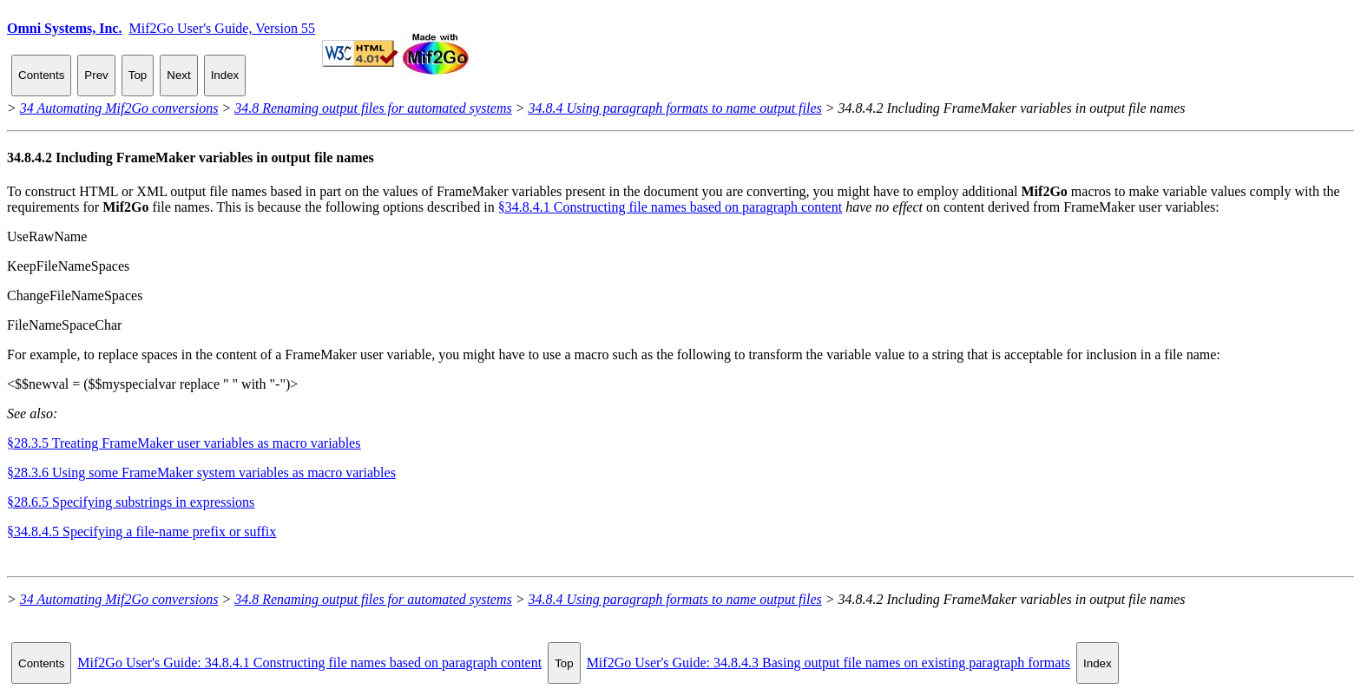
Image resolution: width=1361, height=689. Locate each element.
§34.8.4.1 (670, 207)
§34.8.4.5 (141, 531)
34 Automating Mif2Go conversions (119, 108)
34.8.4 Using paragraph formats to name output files (675, 108)
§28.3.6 (201, 472)
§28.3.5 (183, 443)
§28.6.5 (130, 502)
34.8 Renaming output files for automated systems (373, 108)
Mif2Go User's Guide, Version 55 (221, 28)
